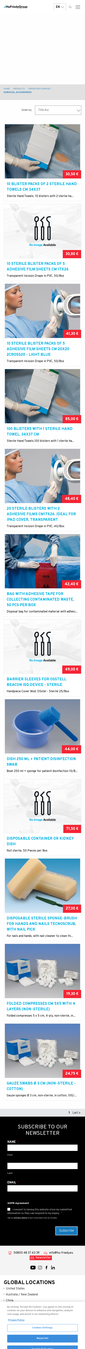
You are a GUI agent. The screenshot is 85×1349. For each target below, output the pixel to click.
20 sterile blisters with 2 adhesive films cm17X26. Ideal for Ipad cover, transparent (41, 514)
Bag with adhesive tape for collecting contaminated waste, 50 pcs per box (40, 600)
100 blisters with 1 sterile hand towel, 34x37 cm (40, 432)
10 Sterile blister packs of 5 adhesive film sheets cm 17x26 (38, 267)
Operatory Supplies (39, 88)
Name (11, 1142)
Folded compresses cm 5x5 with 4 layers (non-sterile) (41, 1006)
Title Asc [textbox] (43, 110)
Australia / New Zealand (22, 1295)
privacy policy (20, 1218)
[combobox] (58, 110)
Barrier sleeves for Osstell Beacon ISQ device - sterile (36, 682)
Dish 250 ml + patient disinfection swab (41, 762)
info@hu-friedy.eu (61, 1253)
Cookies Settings (42, 1332)
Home (7, 88)
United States (15, 1289)
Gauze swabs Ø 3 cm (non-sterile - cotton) (41, 1086)
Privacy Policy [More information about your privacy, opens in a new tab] (16, 1325)
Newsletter (43, 1258)
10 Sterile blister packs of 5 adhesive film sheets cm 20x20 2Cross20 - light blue (38, 349)
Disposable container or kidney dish (40, 841)
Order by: (26, 110)
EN (60, 7)
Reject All (42, 1343)
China (9, 1300)
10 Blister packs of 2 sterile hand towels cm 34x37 (42, 187)
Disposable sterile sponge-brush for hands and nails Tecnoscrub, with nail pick (42, 924)
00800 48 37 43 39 (26, 1253)
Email (12, 1182)
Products (19, 88)
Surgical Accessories (17, 92)
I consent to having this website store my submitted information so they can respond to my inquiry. (39, 1211)
